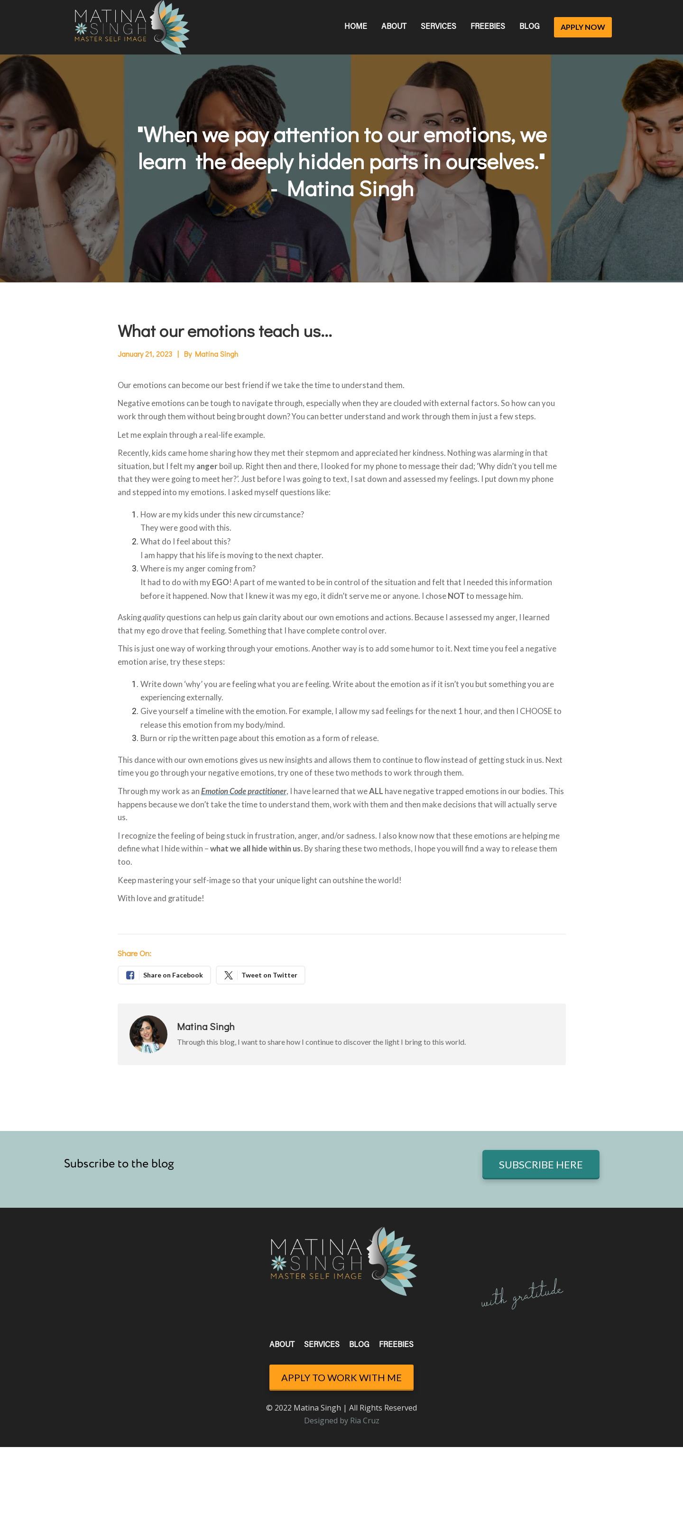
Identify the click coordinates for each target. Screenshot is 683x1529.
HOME (355, 27)
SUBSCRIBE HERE (541, 1164)
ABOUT (393, 27)
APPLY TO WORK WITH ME (341, 1377)
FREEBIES (488, 27)
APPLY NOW (583, 26)
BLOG (529, 27)
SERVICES (438, 27)
